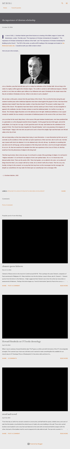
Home (4, 8)
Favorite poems (15, 8)
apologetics (11, 191)
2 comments (12, 358)
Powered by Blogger (35, 444)
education (21, 191)
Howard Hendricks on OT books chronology (21, 341)
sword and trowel (9, 414)
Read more (64, 285)
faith (27, 191)
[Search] (62, 3)
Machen (32, 191)
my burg (7, 3)
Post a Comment (7, 205)
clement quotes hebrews (12, 266)
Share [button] (63, 191)
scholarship (40, 191)
